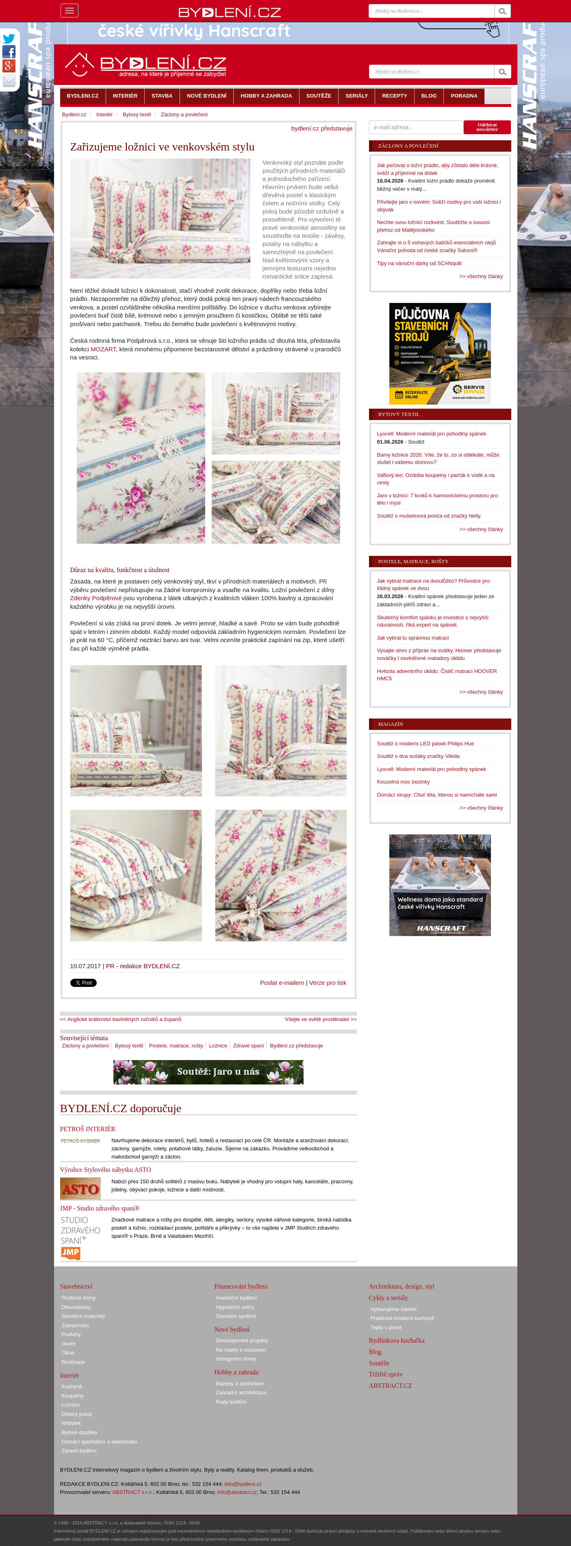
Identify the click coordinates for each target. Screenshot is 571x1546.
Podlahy (71, 1334)
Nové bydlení (232, 1329)
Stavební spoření (236, 1316)
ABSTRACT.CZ (391, 1385)
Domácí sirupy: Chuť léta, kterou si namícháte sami (437, 795)
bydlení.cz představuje (322, 128)
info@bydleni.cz (243, 1484)
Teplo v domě (386, 1327)
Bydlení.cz (74, 114)
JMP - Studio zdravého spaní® (100, 1208)
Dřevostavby (76, 1307)
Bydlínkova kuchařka (397, 1340)
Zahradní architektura (241, 1392)
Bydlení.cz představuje (296, 1046)
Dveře (69, 1344)
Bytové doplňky (80, 1432)
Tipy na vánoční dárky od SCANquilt (419, 263)
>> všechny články (481, 276)
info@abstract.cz (237, 1492)
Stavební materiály (84, 1316)
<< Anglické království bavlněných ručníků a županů (120, 1019)
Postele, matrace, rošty (176, 1046)
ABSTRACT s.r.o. (132, 1492)
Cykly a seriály (388, 1297)
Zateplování (75, 1325)
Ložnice (218, 1046)
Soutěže (379, 1363)
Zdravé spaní (248, 1046)
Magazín (390, 724)
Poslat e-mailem (282, 982)
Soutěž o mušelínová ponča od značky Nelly (429, 516)
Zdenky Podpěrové (96, 597)
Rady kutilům (231, 1402)
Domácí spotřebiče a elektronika (99, 1442)
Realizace (73, 1362)
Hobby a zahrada (236, 1372)
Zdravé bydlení (79, 1451)
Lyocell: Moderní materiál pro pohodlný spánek (431, 434)
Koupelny (73, 1396)
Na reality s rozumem (241, 1350)
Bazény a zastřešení (240, 1384)
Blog (375, 1351)
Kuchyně (72, 1386)
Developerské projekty (242, 1340)
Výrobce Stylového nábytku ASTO (105, 1169)
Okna (68, 1353)
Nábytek (71, 1423)
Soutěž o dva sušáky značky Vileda (418, 756)
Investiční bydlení (236, 1298)
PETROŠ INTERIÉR (87, 1129)
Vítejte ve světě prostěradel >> (320, 1019)
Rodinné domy (79, 1298)
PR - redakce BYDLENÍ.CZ (143, 965)
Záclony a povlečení (85, 1046)
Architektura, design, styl (402, 1286)
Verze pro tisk (328, 982)
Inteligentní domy (236, 1359)
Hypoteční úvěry (235, 1307)
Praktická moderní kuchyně (402, 1318)
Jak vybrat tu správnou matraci (413, 638)
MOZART (103, 349)
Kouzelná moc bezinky (403, 782)
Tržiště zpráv (386, 1374)
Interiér (104, 114)
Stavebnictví (76, 1286)
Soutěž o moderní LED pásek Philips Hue (425, 743)
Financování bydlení (241, 1286)
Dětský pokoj (77, 1414)
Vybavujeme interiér (394, 1309)
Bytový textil (129, 1046)
